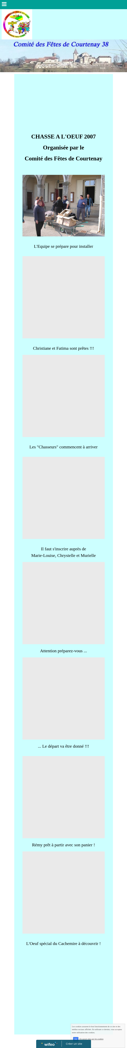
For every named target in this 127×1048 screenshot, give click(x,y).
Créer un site (74, 1043)
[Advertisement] (63, 101)
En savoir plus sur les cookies (101, 1043)
